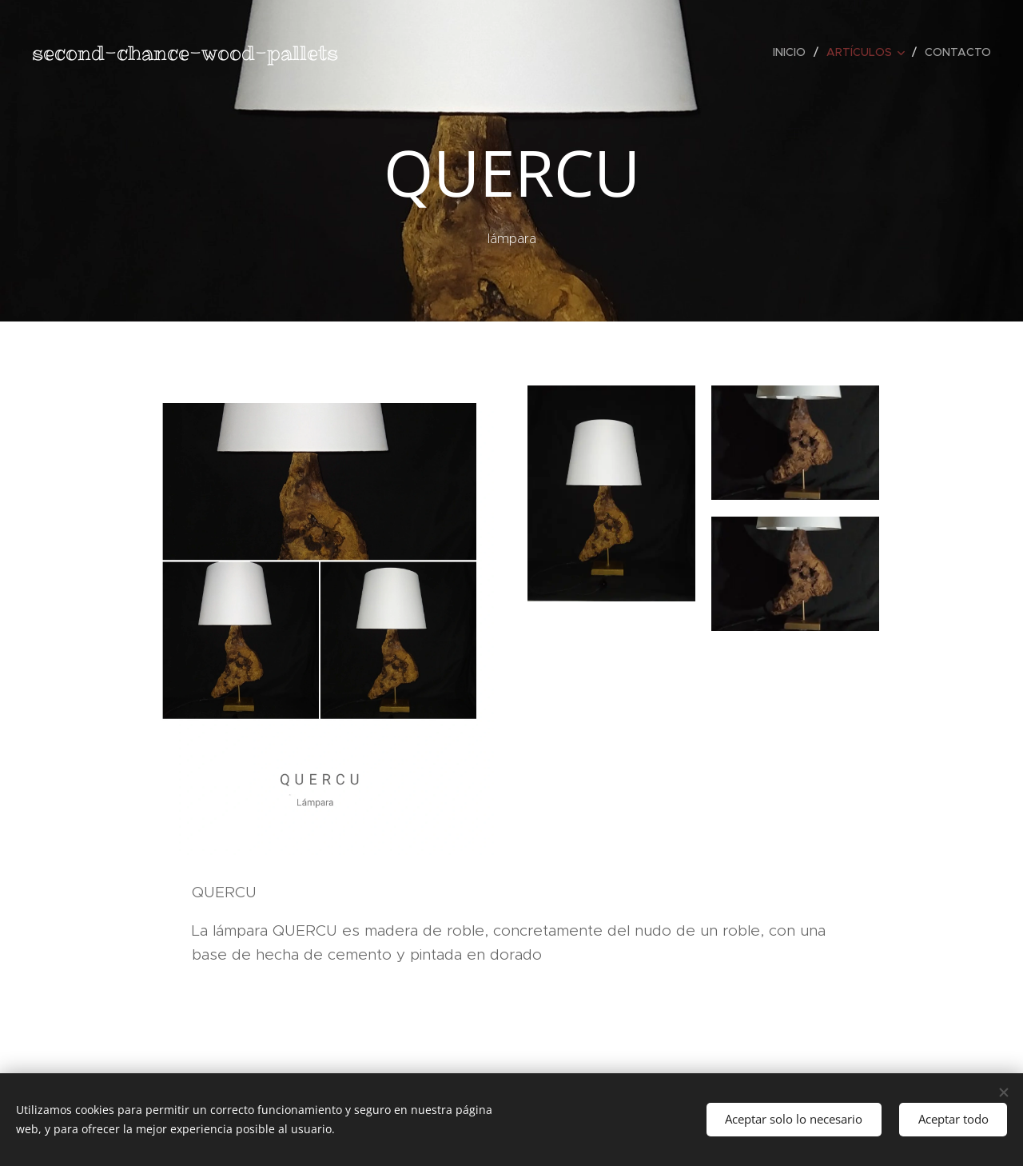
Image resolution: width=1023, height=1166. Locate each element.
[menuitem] (793, 52)
